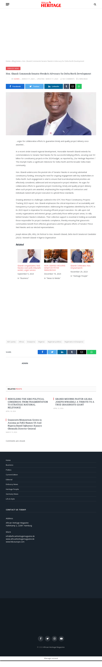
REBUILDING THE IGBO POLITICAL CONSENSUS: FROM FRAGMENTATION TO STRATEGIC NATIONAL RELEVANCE (28, 403)
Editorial (9, 479)
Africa (21, 342)
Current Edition (12, 474)
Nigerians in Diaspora (74, 342)
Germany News (12, 494)
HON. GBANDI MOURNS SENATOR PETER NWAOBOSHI (54, 267)
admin (16, 79)
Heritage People (12, 489)
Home (8, 61)
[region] (51, 34)
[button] (7, 4)
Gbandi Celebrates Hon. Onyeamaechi (81, 266)
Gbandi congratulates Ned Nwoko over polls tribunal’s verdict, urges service (29, 267)
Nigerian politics (54, 342)
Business (9, 465)
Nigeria (41, 342)
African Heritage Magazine (54, 647)
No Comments (67, 79)
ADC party (11, 342)
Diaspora (31, 342)
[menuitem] (29, 265)
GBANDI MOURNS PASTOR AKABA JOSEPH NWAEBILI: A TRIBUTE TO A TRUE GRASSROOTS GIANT (74, 401)
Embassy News (13, 68)
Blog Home (16, 61)
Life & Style (10, 499)
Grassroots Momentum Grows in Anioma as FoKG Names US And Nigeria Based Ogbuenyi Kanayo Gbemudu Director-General (25, 424)
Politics (8, 470)
